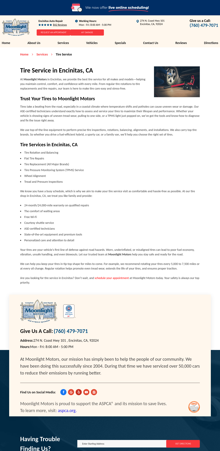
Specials (120, 43)
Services (63, 43)
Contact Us (150, 43)
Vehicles (92, 43)
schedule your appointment (112, 278)
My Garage (87, 32)
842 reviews (60, 24)
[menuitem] (6, 43)
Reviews (181, 43)
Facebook (63, 392)
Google (71, 392)
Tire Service (64, 54)
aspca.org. (67, 410)
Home (6, 43)
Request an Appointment (53, 32)
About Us (33, 43)
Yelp (79, 392)
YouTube (86, 392)
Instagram (94, 392)
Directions (211, 43)
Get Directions (183, 443)
